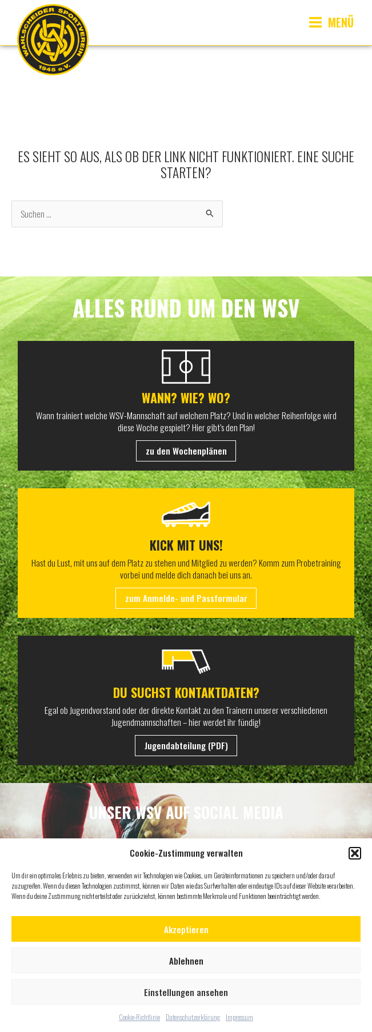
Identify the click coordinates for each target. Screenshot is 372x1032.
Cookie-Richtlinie (139, 1017)
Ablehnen (186, 960)
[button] (355, 853)
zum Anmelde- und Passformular (186, 598)
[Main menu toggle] (331, 22)
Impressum (239, 1017)
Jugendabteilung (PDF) (186, 745)
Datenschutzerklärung (193, 1017)
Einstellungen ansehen (186, 992)
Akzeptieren (186, 929)
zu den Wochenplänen (186, 450)
